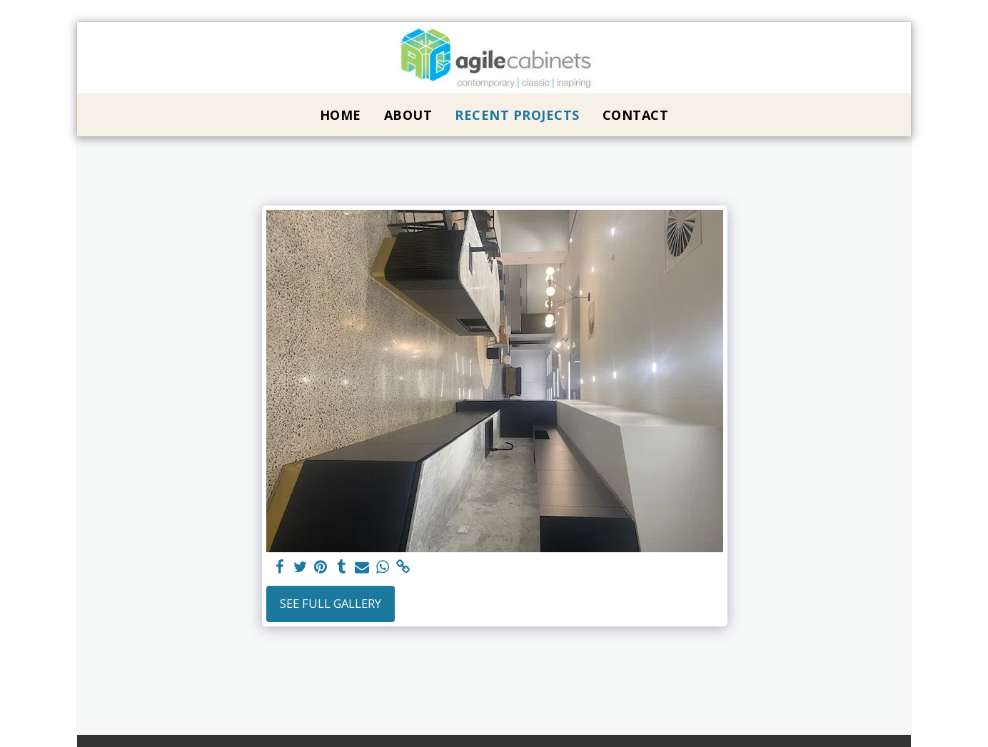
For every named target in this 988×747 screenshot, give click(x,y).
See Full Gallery (330, 603)
